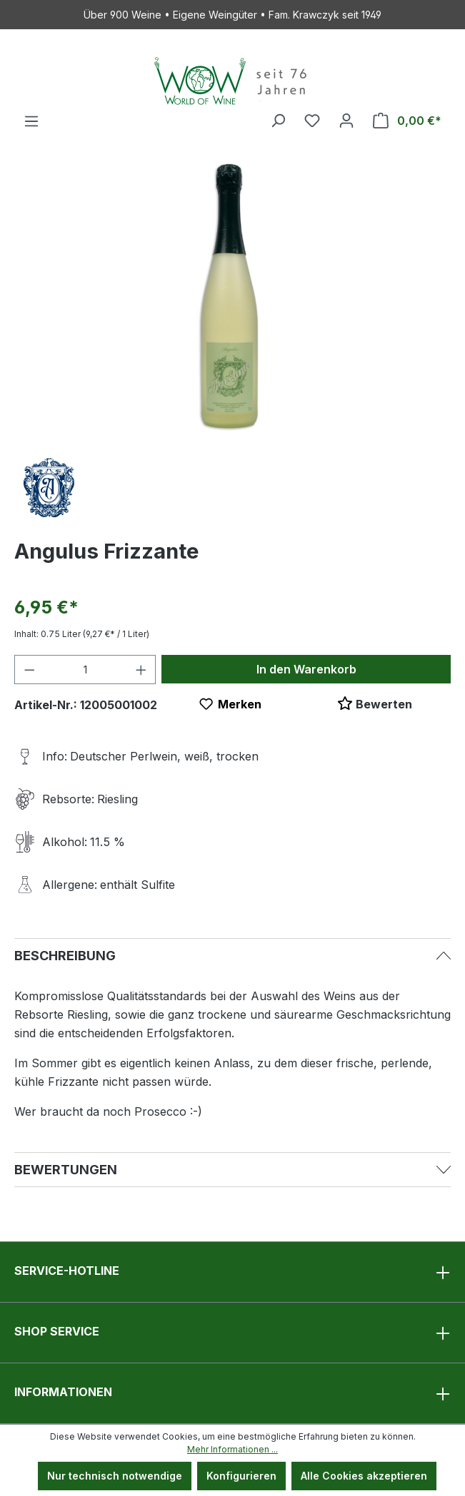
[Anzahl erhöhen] (141, 669)
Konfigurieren (241, 1476)
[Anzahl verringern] (29, 669)
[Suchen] (278, 120)
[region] (232, 297)
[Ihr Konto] (346, 120)
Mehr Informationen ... (232, 1449)
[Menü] (31, 121)
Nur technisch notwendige (114, 1476)
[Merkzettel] (312, 120)
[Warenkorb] (407, 120)
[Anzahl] (85, 669)
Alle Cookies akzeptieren (364, 1476)
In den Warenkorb (306, 669)
